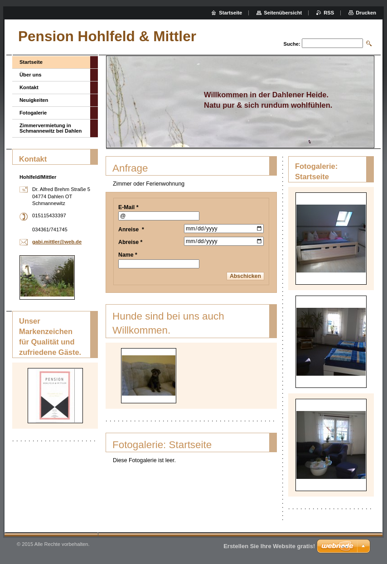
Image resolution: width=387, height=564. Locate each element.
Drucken (366, 12)
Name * (127, 255)
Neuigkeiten (33, 100)
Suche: (291, 44)
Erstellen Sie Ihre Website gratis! (269, 546)
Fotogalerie (33, 112)
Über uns (30, 74)
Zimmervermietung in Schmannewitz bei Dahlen (50, 128)
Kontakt (29, 87)
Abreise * (130, 242)
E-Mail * (128, 207)
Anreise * (131, 229)
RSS (329, 12)
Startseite (31, 62)
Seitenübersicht (283, 12)
